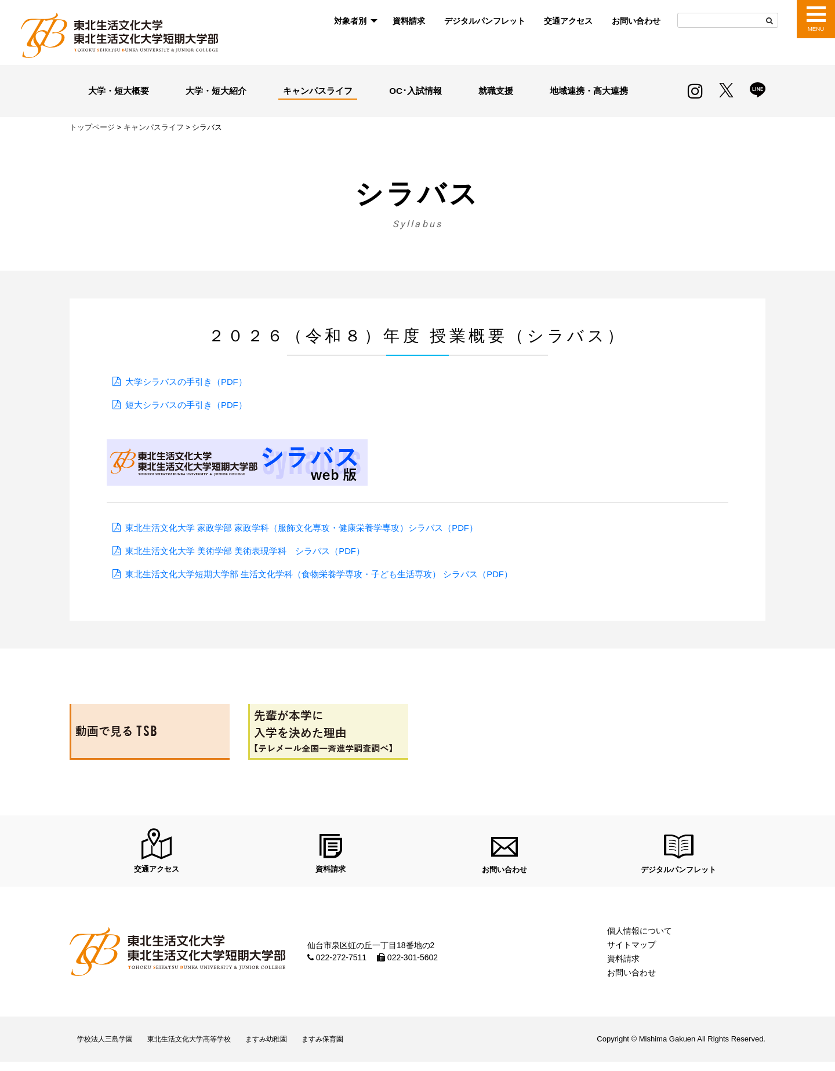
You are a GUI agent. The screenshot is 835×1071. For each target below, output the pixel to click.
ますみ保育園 (353, 1045)
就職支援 (494, 90)
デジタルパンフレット (484, 21)
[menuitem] (353, 21)
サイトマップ (631, 948)
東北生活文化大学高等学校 (203, 1045)
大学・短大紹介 (216, 90)
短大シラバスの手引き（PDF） (190, 405)
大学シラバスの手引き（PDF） (190, 382)
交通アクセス (568, 21)
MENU (815, 29)
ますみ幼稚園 (289, 1045)
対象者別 (350, 21)
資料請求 (409, 21)
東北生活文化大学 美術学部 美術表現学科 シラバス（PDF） (253, 551)
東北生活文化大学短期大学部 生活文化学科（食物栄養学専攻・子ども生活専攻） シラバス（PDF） (332, 574)
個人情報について (639, 934)
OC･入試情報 (417, 90)
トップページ (92, 127)
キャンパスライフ (319, 90)
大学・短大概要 (118, 90)
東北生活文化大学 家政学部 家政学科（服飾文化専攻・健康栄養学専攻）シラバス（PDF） (313, 528)
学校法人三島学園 (109, 1045)
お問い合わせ (636, 21)
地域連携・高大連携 (587, 90)
